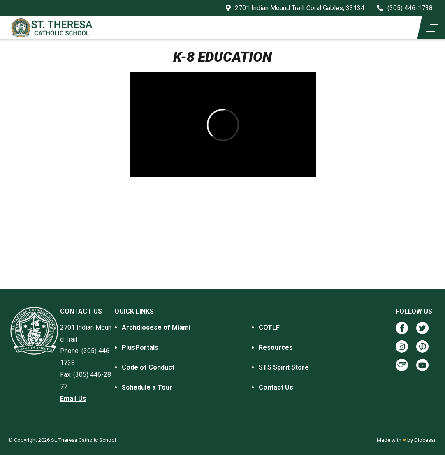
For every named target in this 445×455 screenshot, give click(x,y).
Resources (276, 347)
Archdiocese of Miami (156, 327)
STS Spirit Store (284, 367)
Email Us (73, 398)
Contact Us (276, 387)
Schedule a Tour (147, 387)
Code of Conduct (148, 367)
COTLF (269, 327)
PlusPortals (140, 347)
